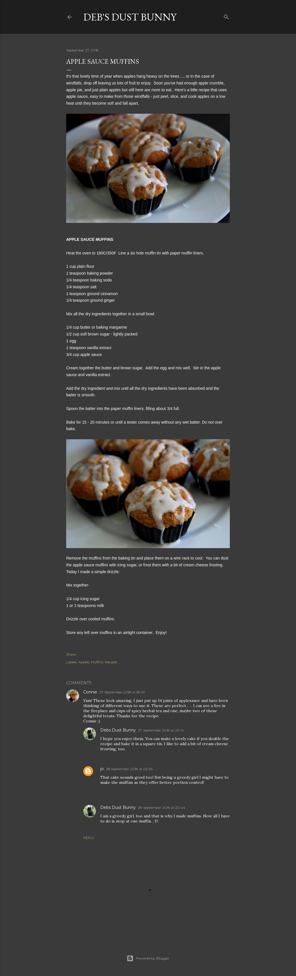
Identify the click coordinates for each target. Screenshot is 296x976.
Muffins (97, 662)
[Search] (226, 15)
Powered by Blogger (148, 958)
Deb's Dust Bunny (129, 17)
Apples (83, 662)
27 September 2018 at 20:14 (161, 730)
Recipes (111, 662)
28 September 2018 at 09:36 (129, 769)
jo (102, 768)
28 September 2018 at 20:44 (161, 807)
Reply (88, 838)
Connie (90, 692)
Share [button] (71, 654)
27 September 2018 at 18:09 (122, 692)
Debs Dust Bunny (118, 730)
